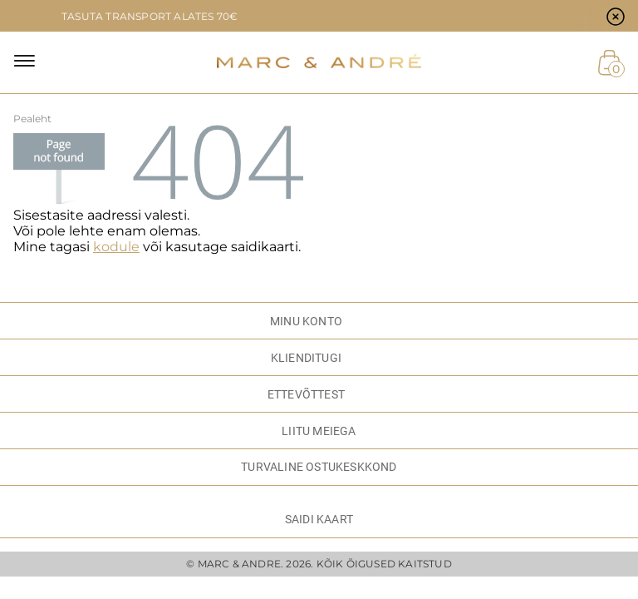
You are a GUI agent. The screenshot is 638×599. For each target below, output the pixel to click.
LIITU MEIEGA (319, 431)
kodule (116, 247)
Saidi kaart (319, 519)
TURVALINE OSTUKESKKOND (318, 466)
